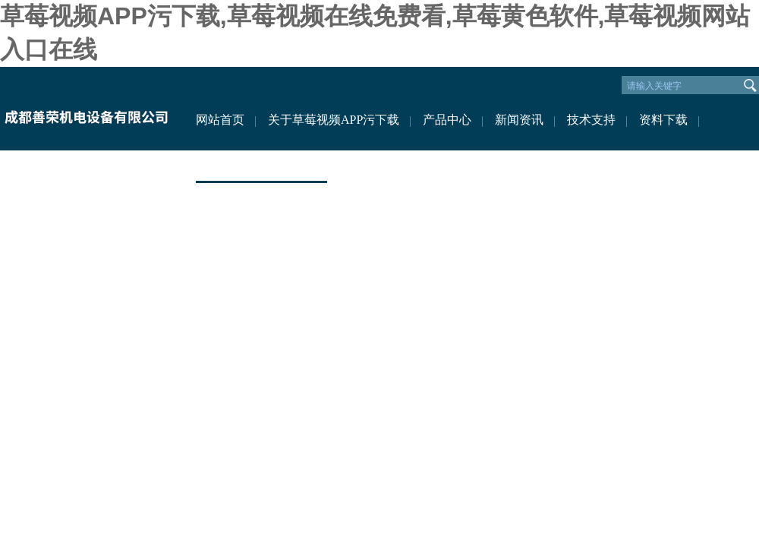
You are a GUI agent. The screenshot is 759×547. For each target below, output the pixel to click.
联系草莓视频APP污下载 (261, 165)
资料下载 (663, 119)
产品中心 (447, 119)
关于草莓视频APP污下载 (333, 119)
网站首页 (220, 119)
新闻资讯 (519, 119)
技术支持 (591, 119)
